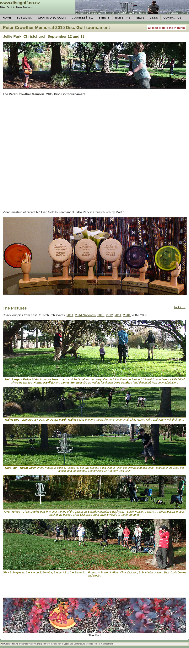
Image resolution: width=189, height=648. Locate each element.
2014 (70, 315)
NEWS (140, 17)
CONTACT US (172, 17)
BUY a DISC (24, 17)
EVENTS (104, 17)
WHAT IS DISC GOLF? (52, 17)
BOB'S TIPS (122, 17)
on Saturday (91, 511)
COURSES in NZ (82, 17)
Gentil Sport (40, 644)
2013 (100, 315)
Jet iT (66, 644)
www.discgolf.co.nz (20, 2)
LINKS (154, 17)
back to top (180, 307)
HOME (7, 17)
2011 (118, 315)
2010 (126, 315)
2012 (109, 315)
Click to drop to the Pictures (166, 27)
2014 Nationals (85, 315)
